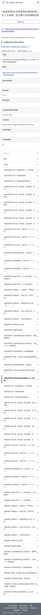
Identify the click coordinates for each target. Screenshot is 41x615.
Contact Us (33, 608)
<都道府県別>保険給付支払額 (14, 324)
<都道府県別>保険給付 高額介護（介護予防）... (18, 297)
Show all (29, 51)
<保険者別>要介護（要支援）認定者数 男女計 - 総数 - (20, 404)
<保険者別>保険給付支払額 (13, 540)
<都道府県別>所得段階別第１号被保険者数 (18, 351)
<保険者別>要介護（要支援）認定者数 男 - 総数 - (20, 412)
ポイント (7, 153)
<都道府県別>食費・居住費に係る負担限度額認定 (20, 358)
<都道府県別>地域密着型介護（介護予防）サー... (19, 254)
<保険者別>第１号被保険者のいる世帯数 (18, 386)
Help (31, 605)
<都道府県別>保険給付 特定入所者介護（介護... (19, 312)
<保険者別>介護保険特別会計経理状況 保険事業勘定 (20, 553)
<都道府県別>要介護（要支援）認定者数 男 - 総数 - (20, 196)
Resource (20, 22)
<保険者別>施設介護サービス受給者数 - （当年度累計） (20, 494)
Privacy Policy (23, 608)
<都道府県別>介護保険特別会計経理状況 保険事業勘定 (20, 337)
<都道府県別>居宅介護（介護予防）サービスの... (19, 238)
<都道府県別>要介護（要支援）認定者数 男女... (19, 188)
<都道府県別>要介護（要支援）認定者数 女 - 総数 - (20, 204)
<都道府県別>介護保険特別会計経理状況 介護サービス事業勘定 (20, 345)
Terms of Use (23, 605)
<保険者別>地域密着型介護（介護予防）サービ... (19, 470)
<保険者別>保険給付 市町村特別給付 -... (18, 535)
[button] (38, 2)
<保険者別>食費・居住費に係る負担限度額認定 (20, 573)
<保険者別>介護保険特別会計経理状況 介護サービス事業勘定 (20, 561)
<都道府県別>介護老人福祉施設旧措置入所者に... (19, 371)
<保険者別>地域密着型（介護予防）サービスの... (19, 478)
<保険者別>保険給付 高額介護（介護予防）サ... (19, 513)
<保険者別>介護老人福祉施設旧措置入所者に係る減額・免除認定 (20, 585)
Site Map (25, 610)
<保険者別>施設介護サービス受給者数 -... (18, 500)
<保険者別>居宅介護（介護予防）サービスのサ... (19, 454)
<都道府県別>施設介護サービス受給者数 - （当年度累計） (20, 278)
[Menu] (3, 2)
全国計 (6, 164)
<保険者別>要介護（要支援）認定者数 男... (19, 434)
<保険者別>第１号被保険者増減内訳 (16, 397)
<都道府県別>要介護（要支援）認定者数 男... (20, 218)
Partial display (22, 51)
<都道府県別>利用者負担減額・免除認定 (18, 365)
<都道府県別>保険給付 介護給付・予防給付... (20, 290)
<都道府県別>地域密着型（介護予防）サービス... (19, 262)
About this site (13, 605)
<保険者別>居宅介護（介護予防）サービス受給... (19, 446)
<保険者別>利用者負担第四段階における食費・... (18, 593)
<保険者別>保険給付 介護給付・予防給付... (19, 506)
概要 (5, 159)
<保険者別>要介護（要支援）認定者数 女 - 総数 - (20, 420)
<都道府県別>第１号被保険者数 (15, 175)
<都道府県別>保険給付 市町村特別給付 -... (19, 319)
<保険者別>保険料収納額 (12, 546)
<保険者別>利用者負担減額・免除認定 (17, 578)
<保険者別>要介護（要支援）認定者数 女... (19, 439)
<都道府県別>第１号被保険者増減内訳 (17, 181)
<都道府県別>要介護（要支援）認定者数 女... (20, 223)
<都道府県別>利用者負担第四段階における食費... (19, 379)
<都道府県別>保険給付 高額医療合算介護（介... (18, 304)
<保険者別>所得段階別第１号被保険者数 (18, 567)
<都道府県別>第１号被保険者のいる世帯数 (18, 170)
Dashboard (16, 610)
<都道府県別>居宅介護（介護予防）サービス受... (19, 230)
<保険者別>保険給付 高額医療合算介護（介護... (19, 520)
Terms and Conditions (10, 608)
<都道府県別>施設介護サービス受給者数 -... (19, 284)
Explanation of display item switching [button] (16, 47)
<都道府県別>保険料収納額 (13, 330)
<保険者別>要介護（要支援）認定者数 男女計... (19, 427)
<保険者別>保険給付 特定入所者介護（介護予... (19, 528)
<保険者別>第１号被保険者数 (14, 391)
